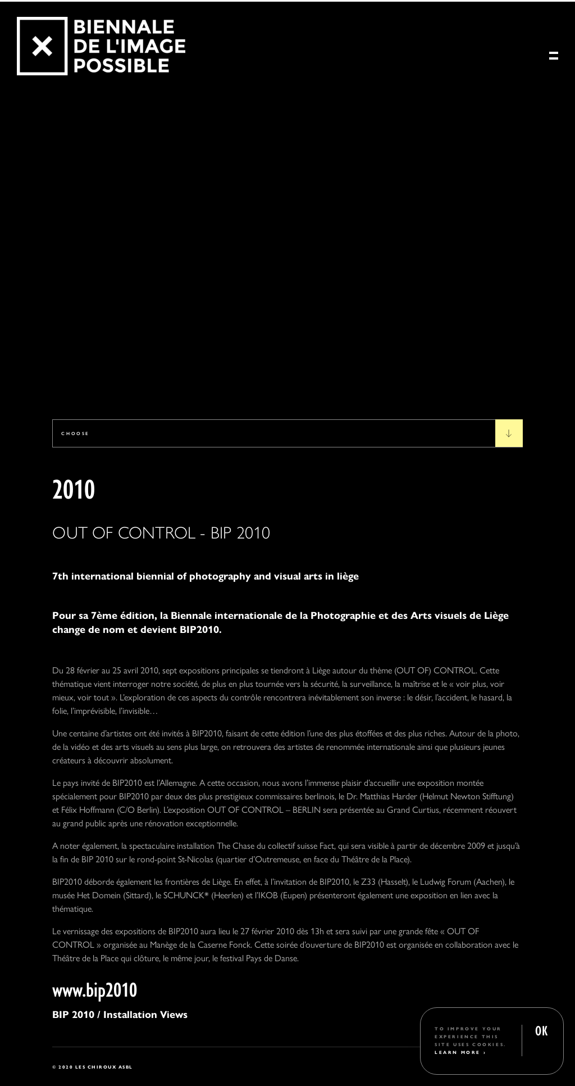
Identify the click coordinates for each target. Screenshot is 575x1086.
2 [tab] (50, 381)
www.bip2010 (94, 988)
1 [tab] (29, 381)
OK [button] (541, 1029)
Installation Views (144, 1014)
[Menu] (553, 58)
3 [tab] (70, 381)
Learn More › (460, 1052)
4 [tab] (91, 381)
